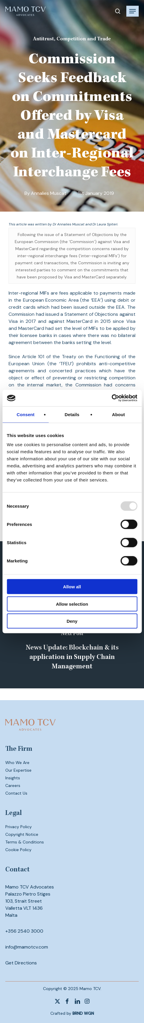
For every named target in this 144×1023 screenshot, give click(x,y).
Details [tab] (72, 414)
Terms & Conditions (24, 842)
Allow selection (72, 603)
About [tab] (118, 414)
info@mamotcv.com (26, 947)
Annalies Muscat (48, 193)
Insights (12, 777)
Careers (12, 785)
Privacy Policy (18, 826)
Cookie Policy (18, 849)
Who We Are (17, 762)
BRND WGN (83, 1013)
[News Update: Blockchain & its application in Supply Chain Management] (72, 651)
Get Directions (21, 963)
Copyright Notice (21, 834)
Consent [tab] (25, 414)
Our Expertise (18, 770)
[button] (132, 11)
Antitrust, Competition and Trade (72, 39)
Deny (72, 621)
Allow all (72, 586)
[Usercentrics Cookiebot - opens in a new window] (111, 398)
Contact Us (16, 793)
